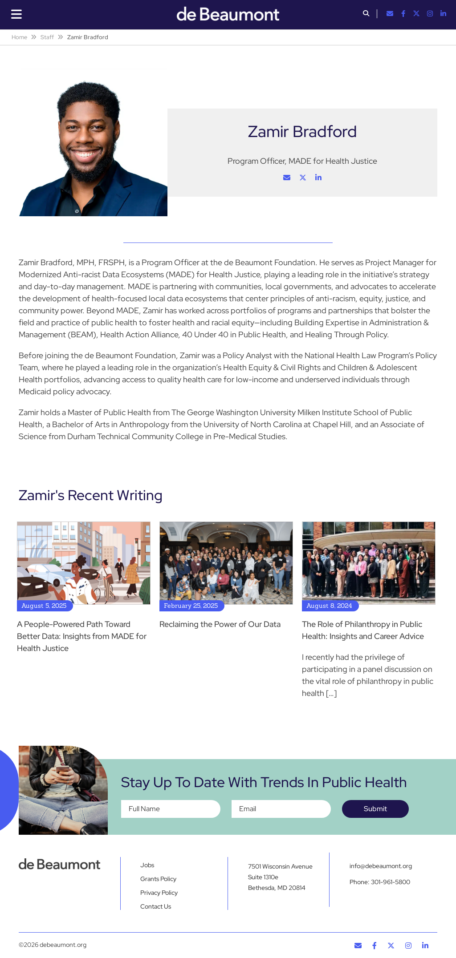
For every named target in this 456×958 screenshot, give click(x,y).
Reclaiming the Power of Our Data (220, 624)
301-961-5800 (390, 882)
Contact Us (155, 906)
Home (19, 37)
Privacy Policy (159, 893)
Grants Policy (158, 879)
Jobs (147, 865)
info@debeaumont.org (381, 866)
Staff (47, 37)
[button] (366, 14)
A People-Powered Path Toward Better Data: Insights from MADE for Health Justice (82, 636)
